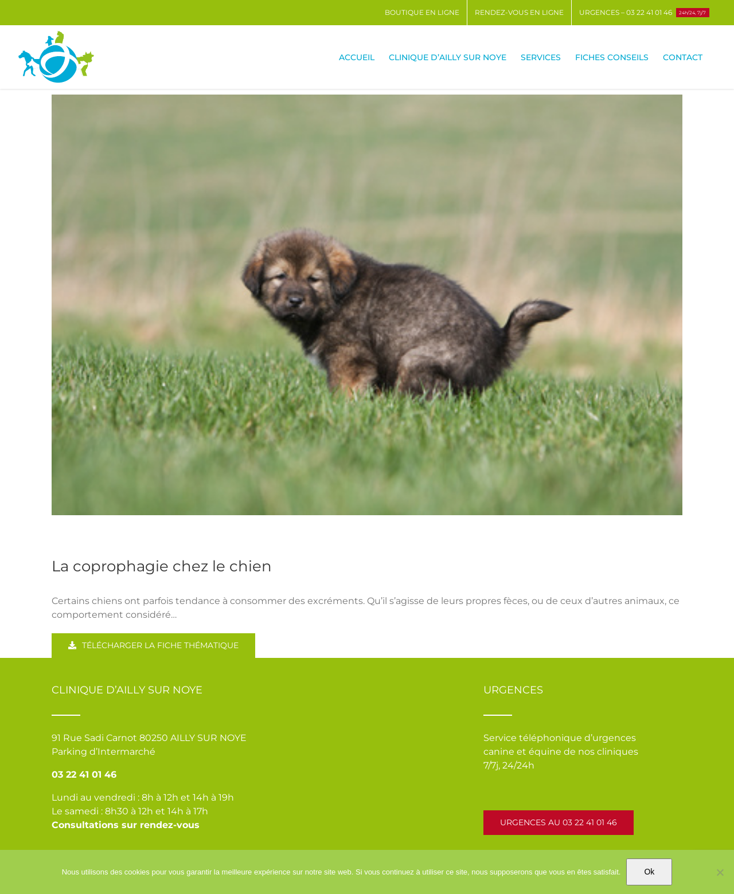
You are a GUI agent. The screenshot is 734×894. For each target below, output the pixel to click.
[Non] (719, 872)
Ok (649, 871)
